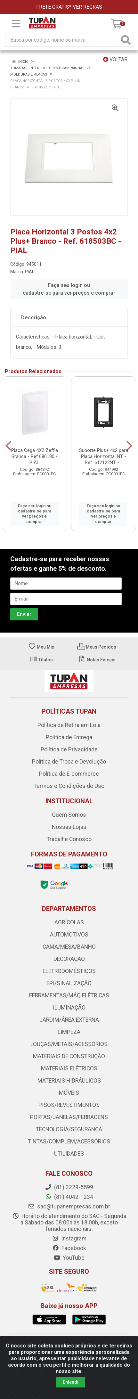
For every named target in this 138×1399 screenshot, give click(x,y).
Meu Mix (41, 647)
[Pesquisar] (126, 39)
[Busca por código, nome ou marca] (62, 39)
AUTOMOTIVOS (69, 934)
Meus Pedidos (96, 647)
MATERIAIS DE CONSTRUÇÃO (69, 1056)
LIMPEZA (69, 1032)
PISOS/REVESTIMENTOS (69, 1105)
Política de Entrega (69, 737)
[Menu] (16, 23)
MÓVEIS (69, 1093)
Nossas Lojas (69, 827)
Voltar (115, 59)
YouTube (69, 1258)
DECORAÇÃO (69, 959)
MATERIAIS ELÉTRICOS (69, 1068)
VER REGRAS (87, 7)
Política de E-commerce (69, 774)
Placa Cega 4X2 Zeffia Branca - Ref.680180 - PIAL (34, 456)
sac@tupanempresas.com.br (69, 1206)
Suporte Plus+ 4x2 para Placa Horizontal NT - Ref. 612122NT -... (103, 456)
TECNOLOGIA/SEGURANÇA (69, 1129)
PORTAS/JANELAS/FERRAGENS (69, 1117)
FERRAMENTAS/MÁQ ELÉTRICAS (69, 995)
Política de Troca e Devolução (69, 761)
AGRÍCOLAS (69, 922)
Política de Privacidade (69, 749)
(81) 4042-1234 (69, 1197)
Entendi (70, 1382)
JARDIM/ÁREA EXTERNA (69, 1020)
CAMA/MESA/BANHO (69, 947)
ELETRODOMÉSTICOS (69, 971)
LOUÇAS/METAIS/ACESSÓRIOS (69, 1044)
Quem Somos (69, 815)
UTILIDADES (69, 1153)
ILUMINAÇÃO (69, 1007)
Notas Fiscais (97, 659)
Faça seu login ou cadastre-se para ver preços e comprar (69, 289)
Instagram (69, 1238)
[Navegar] (8, 445)
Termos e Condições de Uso (69, 786)
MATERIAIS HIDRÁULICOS (69, 1080)
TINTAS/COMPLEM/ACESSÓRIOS (69, 1141)
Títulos (41, 659)
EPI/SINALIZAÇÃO (69, 983)
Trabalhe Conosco (69, 839)
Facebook (69, 1248)
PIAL (29, 271)
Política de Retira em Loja (69, 725)
